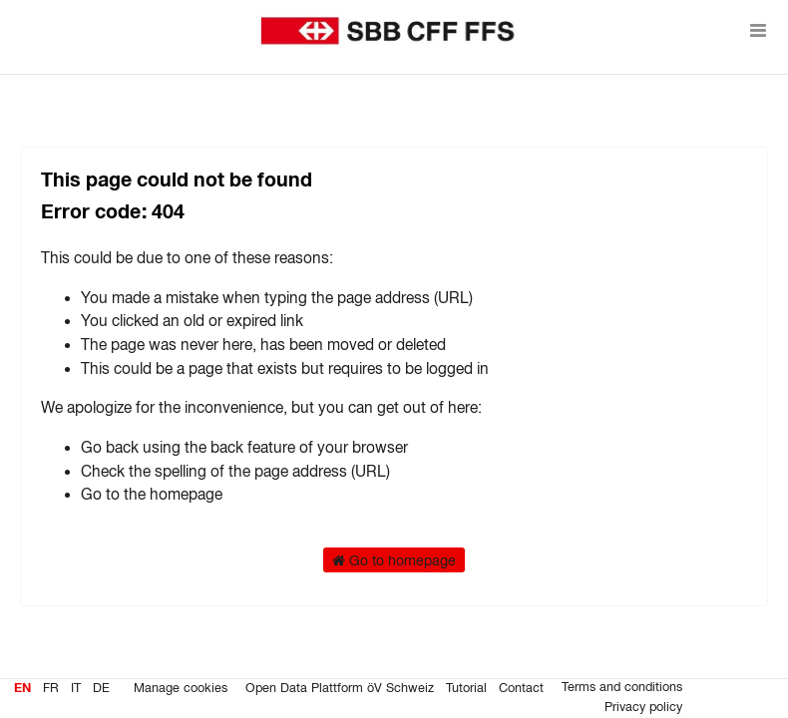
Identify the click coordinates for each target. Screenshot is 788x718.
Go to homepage (394, 560)
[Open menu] (758, 30)
